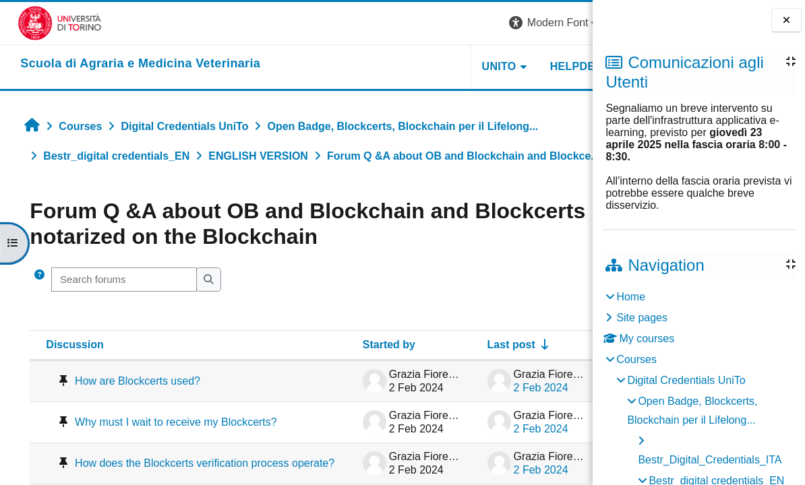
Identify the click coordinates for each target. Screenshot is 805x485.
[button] (483, 23)
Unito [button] (426, 66)
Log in (567, 22)
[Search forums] (113, 279)
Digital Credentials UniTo (686, 380)
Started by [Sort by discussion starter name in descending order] (309, 344)
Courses (636, 359)
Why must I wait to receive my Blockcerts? (135, 425)
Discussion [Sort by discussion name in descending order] (63, 344)
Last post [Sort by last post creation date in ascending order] (432, 344)
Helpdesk (507, 66)
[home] (123, 64)
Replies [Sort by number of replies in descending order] (546, 344)
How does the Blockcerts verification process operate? (150, 471)
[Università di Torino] (42, 22)
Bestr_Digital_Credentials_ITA (709, 459)
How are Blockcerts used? (126, 381)
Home (630, 296)
